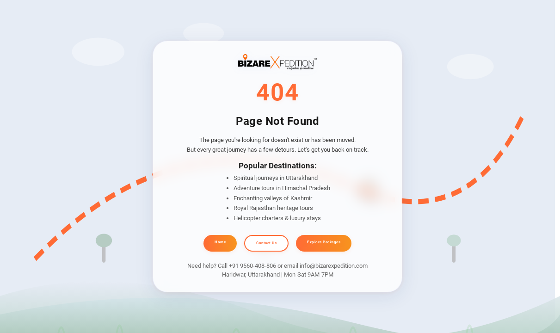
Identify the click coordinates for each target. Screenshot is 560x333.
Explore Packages (323, 242)
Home (220, 242)
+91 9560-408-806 (252, 265)
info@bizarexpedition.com (334, 265)
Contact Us (266, 243)
